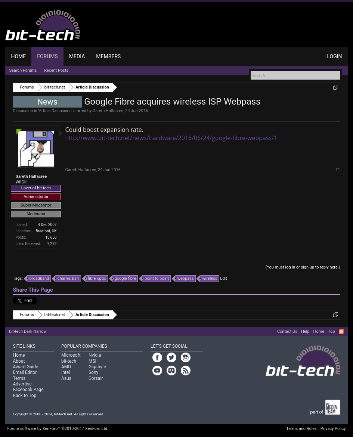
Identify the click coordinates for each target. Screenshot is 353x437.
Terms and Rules (301, 428)
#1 (337, 169)
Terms (19, 378)
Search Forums (23, 70)
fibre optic (96, 278)
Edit (223, 278)
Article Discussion (55, 110)
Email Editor (25, 372)
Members (108, 56)
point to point (155, 278)
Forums (47, 56)
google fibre (124, 278)
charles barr (67, 278)
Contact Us (287, 331)
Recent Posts (56, 70)
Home (18, 56)
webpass (184, 278)
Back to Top (24, 395)
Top (331, 331)
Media (77, 56)
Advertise (22, 384)
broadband (38, 278)
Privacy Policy (333, 428)
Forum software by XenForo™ (57, 428)
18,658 (50, 237)
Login (334, 56)
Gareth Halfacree (108, 110)
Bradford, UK (46, 231)
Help (305, 331)
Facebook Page (28, 389)
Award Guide (25, 366)
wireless (208, 278)
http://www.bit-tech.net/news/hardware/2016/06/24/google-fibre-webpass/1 (171, 138)
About (19, 361)
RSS (341, 331)
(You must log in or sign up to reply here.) (302, 267)
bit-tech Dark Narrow (27, 331)
